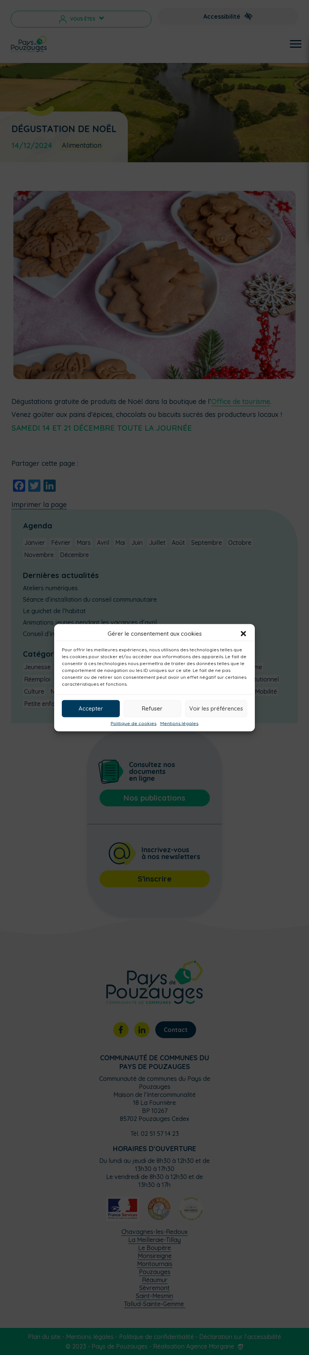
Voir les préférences (216, 708)
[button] (243, 633)
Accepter (91, 708)
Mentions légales (179, 723)
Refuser (152, 708)
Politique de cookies (133, 723)
